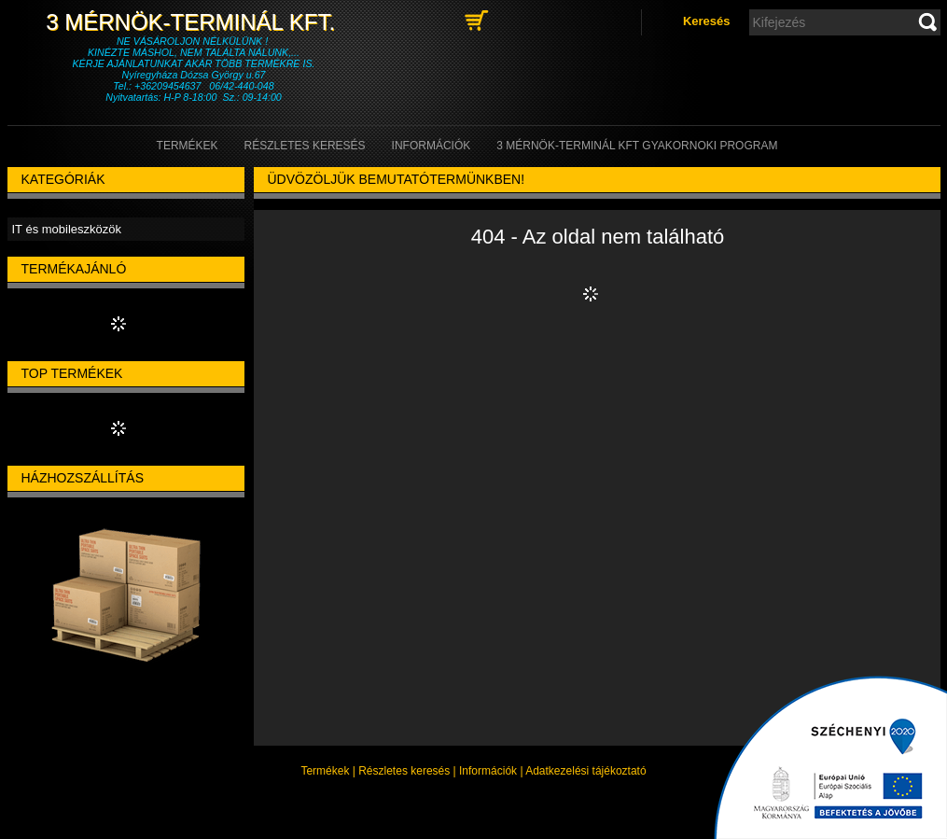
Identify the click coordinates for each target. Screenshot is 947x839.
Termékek (324, 770)
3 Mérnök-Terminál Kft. (193, 22)
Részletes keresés (404, 770)
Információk (488, 770)
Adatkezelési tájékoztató (585, 770)
